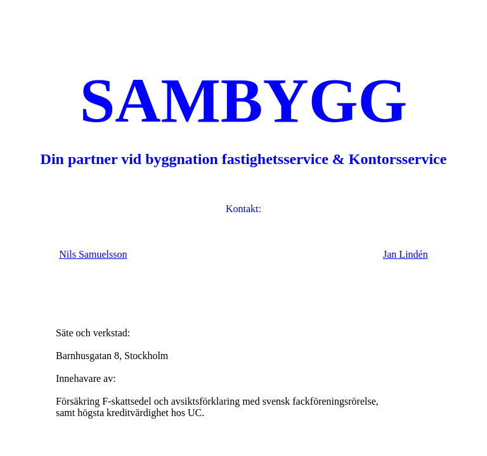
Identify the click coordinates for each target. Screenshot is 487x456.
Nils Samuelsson (93, 254)
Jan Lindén (405, 254)
